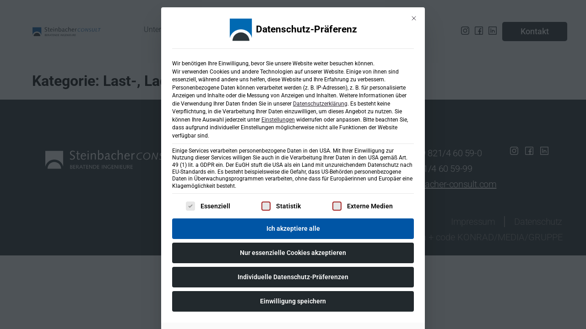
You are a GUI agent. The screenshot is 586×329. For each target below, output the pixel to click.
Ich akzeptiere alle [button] (293, 225)
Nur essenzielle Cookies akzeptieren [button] (293, 250)
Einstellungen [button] (278, 117)
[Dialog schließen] (414, 15)
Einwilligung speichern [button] (293, 298)
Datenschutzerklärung (320, 101)
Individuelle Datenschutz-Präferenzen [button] (293, 274)
